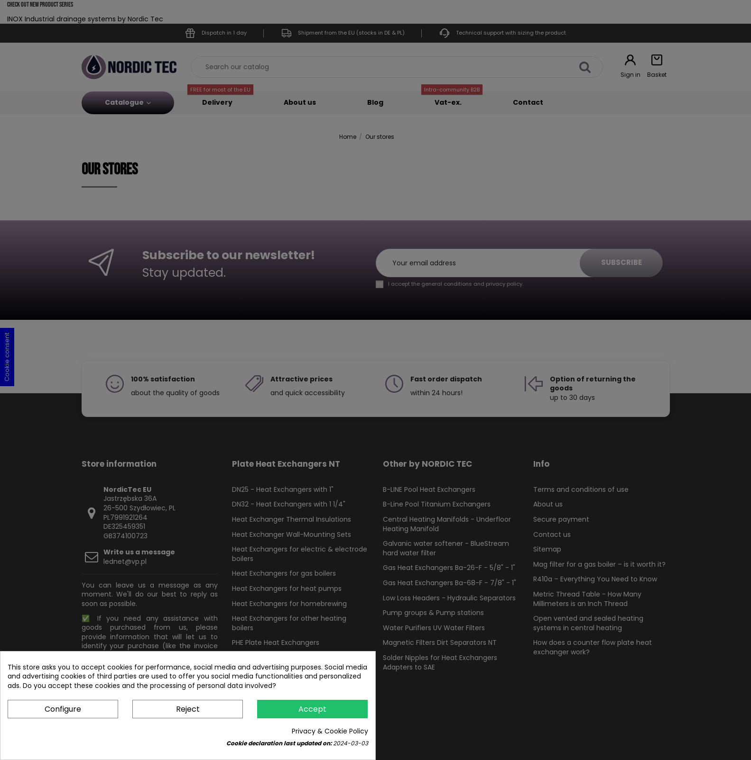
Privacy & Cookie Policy (330, 731)
